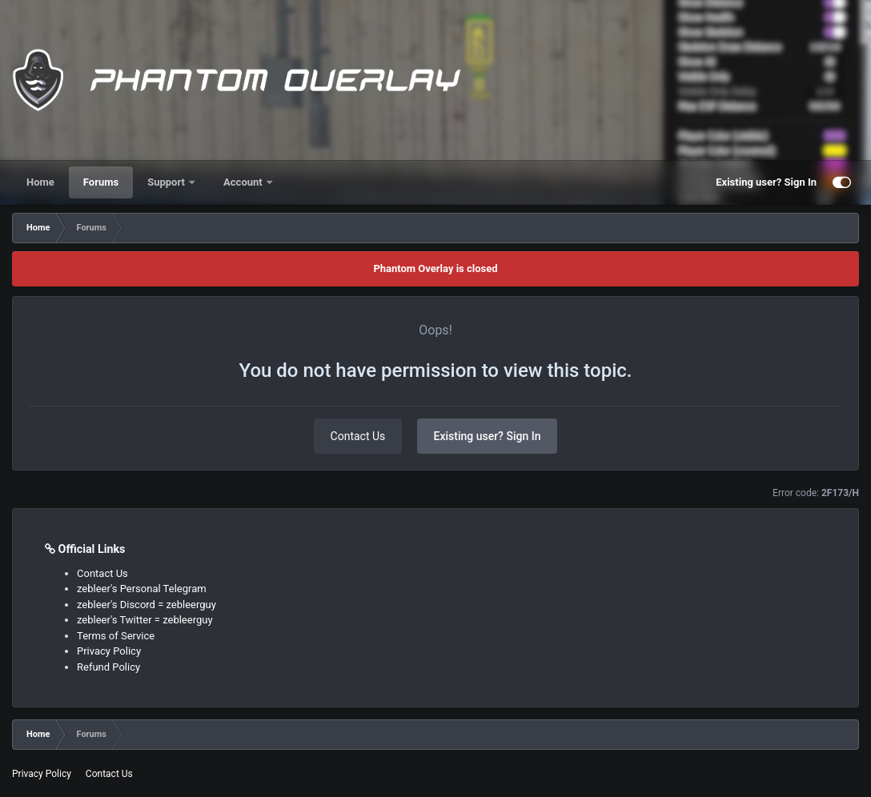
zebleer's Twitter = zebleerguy (145, 620)
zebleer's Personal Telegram (142, 589)
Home (40, 182)
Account (244, 182)
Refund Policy (108, 667)
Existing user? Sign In (766, 182)
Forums (100, 182)
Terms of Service (116, 636)
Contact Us (358, 436)
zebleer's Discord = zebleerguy (146, 605)
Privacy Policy (109, 651)
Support (167, 182)
